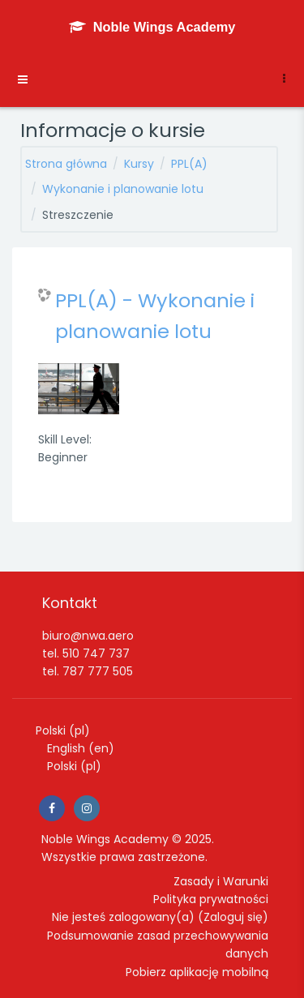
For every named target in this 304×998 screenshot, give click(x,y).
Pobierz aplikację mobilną (197, 972)
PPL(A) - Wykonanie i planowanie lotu (155, 316)
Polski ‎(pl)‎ (63, 730)
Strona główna (66, 164)
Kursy (139, 164)
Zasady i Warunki (220, 881)
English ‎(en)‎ (80, 748)
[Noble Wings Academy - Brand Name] (152, 27)
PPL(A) (189, 164)
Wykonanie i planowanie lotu (122, 189)
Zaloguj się (233, 917)
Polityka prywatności (210, 899)
